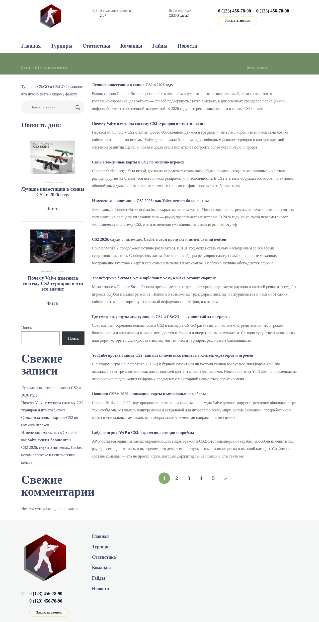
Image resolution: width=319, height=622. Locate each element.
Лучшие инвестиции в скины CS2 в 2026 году (133, 85)
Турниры (62, 46)
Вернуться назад (257, 67)
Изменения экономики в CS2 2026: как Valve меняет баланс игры (151, 201)
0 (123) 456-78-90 (234, 10)
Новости (187, 46)
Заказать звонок (237, 20)
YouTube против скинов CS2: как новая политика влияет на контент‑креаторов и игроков (173, 355)
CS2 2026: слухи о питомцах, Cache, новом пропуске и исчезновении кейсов (159, 239)
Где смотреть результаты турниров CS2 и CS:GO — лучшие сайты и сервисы (162, 316)
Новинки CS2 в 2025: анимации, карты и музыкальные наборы (149, 394)
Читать (52, 208)
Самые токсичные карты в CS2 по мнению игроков (138, 162)
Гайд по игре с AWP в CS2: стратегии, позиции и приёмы (143, 432)
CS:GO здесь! (179, 15)
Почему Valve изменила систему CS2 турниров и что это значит (149, 123)
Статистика (96, 46)
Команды (131, 46)
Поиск (26, 327)
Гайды (159, 46)
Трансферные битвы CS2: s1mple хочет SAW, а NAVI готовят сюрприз (154, 278)
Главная (31, 46)
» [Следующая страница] (226, 478)
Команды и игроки (52, 271)
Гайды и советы (53, 182)
